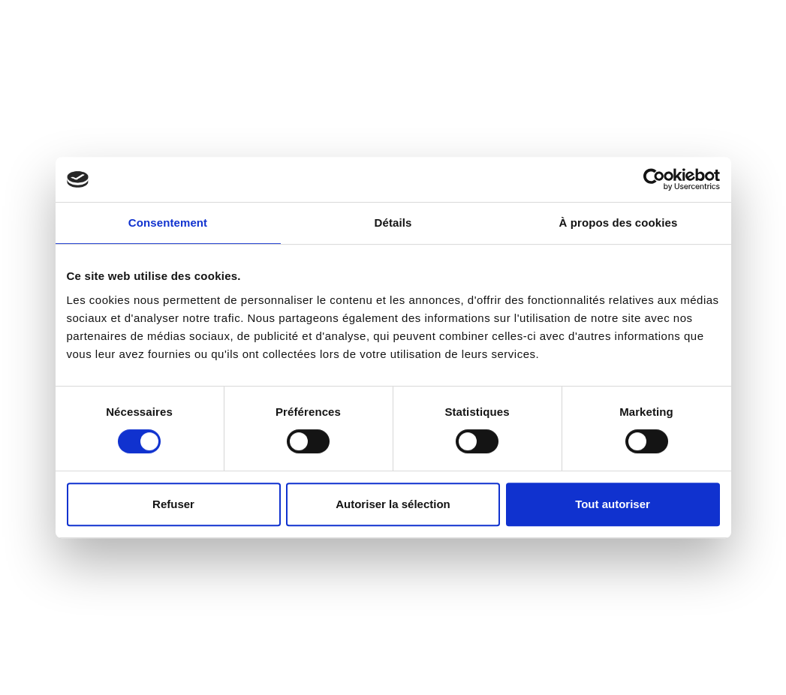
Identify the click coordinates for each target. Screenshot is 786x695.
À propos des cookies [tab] (618, 222)
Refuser (173, 504)
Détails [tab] (393, 222)
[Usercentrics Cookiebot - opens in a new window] (654, 179)
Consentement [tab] (167, 222)
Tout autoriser (612, 504)
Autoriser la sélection (393, 504)
